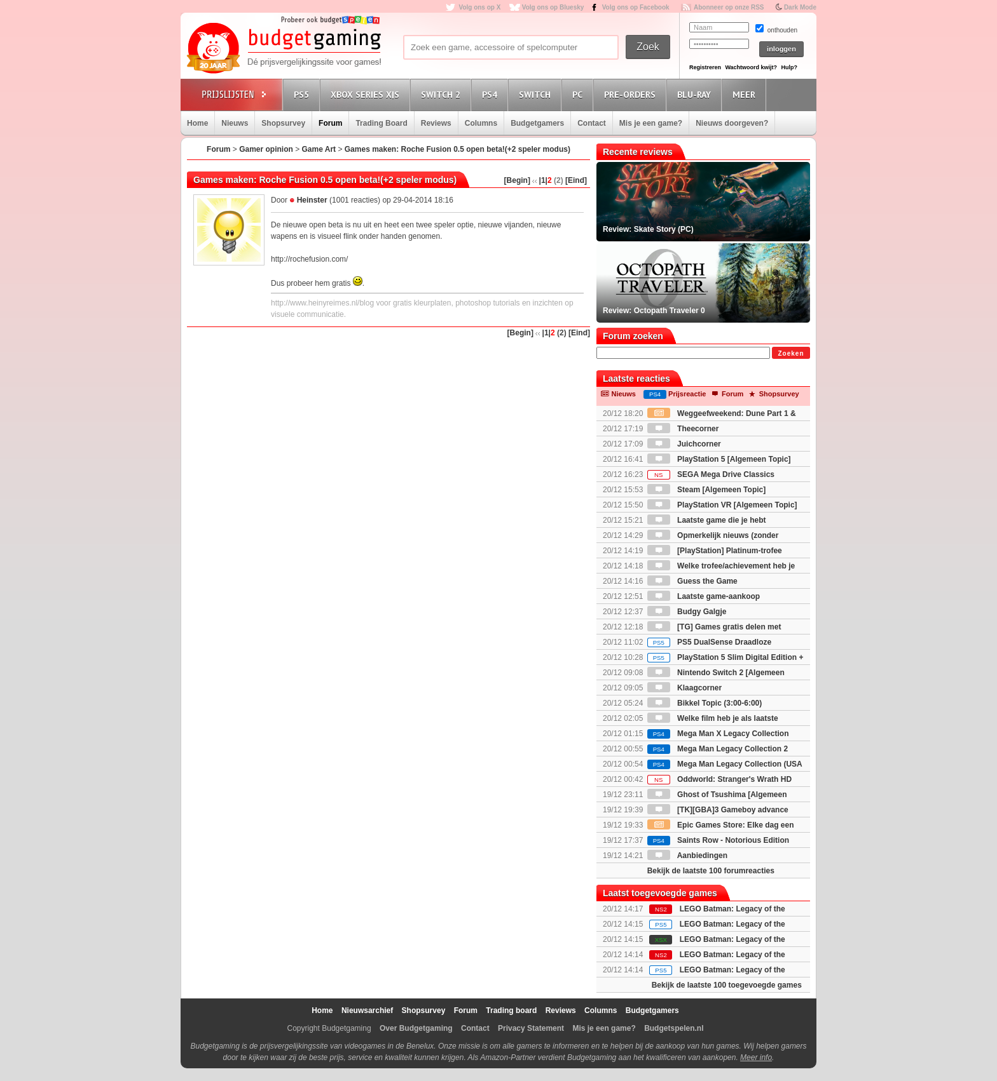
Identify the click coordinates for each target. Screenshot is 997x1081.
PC (579, 94)
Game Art (319, 149)
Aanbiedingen (687, 855)
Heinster (312, 200)
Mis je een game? (650, 123)
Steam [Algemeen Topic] (706, 489)
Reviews (436, 123)
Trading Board (381, 123)
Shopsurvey (283, 123)
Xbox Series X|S (367, 94)
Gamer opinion (266, 149)
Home (197, 123)
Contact (591, 123)
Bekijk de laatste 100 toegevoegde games (727, 985)
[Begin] (517, 180)
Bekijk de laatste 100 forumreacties (710, 870)
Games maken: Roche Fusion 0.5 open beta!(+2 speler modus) (457, 149)
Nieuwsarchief (367, 1010)
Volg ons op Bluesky (553, 7)
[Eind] (576, 180)
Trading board (511, 1010)
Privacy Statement (531, 1028)
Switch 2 (442, 94)
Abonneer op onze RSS (729, 7)
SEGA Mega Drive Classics (710, 474)
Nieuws (234, 123)
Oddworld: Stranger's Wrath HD (719, 779)
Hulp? (789, 67)
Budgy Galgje (687, 611)
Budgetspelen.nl (673, 1028)
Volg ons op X (479, 7)
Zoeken (791, 353)
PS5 (303, 94)
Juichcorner (684, 444)
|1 (542, 180)
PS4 (491, 94)
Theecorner (683, 428)
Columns (481, 123)
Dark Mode (800, 7)
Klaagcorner (684, 687)
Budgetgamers (537, 123)
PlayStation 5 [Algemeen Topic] (719, 459)
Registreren (705, 67)
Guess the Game (692, 581)
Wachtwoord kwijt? (751, 67)
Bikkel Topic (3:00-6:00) (704, 703)
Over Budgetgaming (416, 1028)
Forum (330, 123)
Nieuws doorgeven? (732, 123)
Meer (745, 94)
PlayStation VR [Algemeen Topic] (722, 504)
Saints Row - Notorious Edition (718, 840)
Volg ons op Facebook (636, 7)
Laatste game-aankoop (703, 596)
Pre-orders (631, 94)
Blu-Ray (696, 94)
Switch (536, 94)
